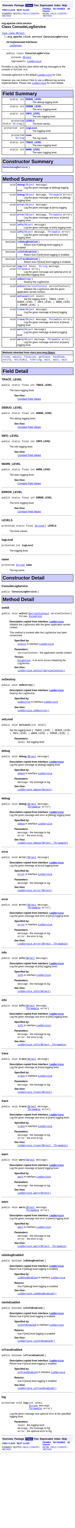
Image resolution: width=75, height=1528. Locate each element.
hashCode (59, 379)
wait (47, 383)
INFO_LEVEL (33, 119)
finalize (30, 379)
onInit (21, 304)
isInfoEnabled (26, 266)
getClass (44, 379)
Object (27, 59)
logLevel (31, 135)
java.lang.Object (13, 33)
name (29, 143)
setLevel (23, 314)
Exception (35, 646)
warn (20, 351)
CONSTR (34, 14)
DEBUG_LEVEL (34, 103)
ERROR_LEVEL (34, 111)
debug (20, 195)
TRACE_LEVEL (34, 151)
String (17, 130)
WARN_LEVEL (33, 159)
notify (7, 383)
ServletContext (37, 304)
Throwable (55, 206)
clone (6, 379)
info (20, 237)
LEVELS (30, 127)
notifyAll (20, 383)
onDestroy (23, 296)
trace (20, 329)
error (20, 216)
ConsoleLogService (15, 177)
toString (36, 383)
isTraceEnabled (27, 274)
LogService (16, 46)
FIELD (25, 14)
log (19, 282)
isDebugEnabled (27, 256)
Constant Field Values (29, 423)
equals (17, 379)
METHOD (6, 16)
